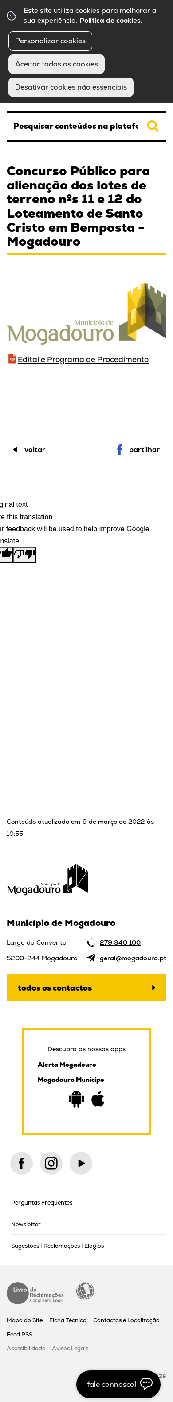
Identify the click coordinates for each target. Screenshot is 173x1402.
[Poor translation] (24, 555)
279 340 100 (120, 942)
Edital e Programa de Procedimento (83, 359)
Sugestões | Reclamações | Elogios (57, 1246)
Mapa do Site (25, 1320)
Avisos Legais (70, 1348)
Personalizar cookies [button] (50, 40)
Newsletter (26, 1224)
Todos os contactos (55, 988)
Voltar (34, 449)
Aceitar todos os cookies (56, 64)
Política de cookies (110, 20)
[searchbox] (86, 126)
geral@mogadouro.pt (133, 958)
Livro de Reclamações (35, 1293)
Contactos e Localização (126, 1320)
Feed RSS (19, 1334)
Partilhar (144, 449)
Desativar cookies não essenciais (71, 87)
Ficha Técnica (67, 1320)
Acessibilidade (85, 1291)
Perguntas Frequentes (41, 1202)
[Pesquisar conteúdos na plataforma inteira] (153, 126)
